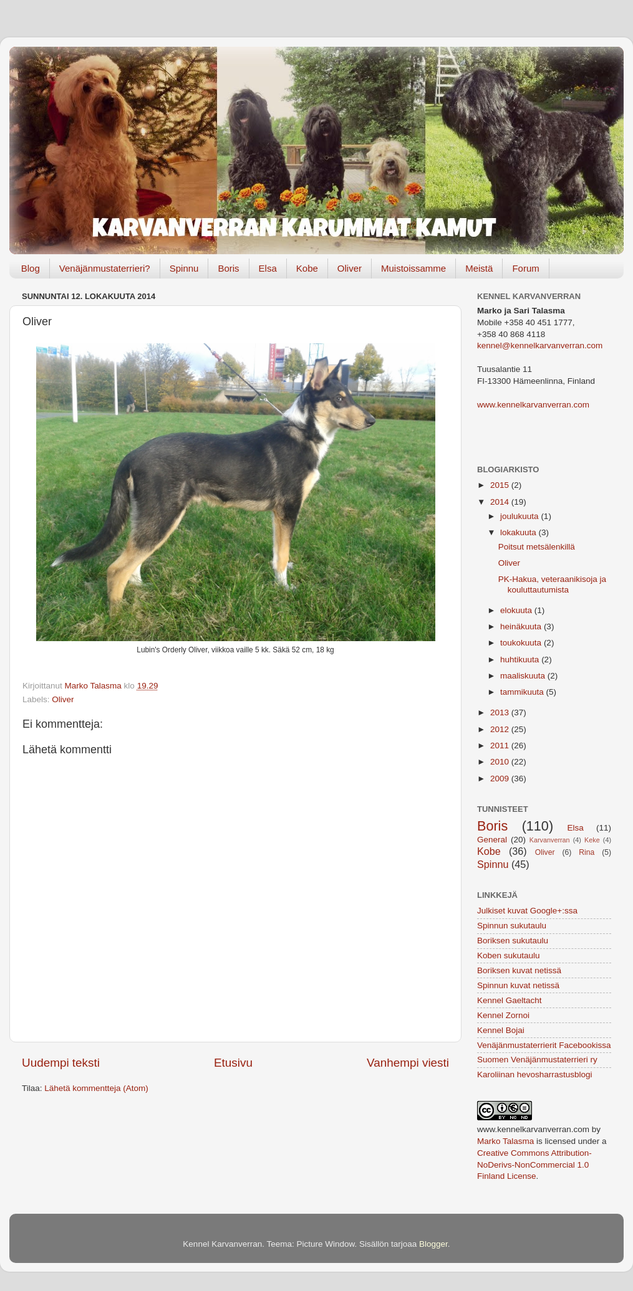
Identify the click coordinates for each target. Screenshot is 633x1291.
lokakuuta (519, 532)
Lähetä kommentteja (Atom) (96, 1088)
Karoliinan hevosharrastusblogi (534, 1074)
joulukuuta (520, 516)
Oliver (349, 268)
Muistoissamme (413, 268)
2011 (500, 745)
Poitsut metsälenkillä (536, 546)
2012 (500, 729)
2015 (500, 485)
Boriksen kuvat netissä (519, 970)
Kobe (307, 268)
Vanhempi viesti (408, 1062)
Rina (586, 852)
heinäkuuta (522, 626)
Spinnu (184, 268)
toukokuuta (522, 642)
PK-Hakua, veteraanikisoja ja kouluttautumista (552, 584)
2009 (500, 778)
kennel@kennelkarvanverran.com (539, 345)
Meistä (479, 268)
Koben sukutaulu (508, 955)
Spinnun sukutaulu (511, 925)
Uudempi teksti (61, 1062)
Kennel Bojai (500, 1030)
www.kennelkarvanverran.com (533, 404)
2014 (500, 502)
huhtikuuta (520, 659)
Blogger (433, 1244)
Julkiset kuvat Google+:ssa (527, 910)
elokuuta (517, 610)
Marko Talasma (505, 1141)
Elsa (268, 268)
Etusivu (233, 1062)
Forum (525, 268)
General (492, 839)
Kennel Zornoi (503, 1015)
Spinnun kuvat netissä (518, 985)
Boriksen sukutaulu (512, 940)
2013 (500, 712)
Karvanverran (549, 840)
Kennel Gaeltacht (509, 1000)
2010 (500, 761)
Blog (30, 268)
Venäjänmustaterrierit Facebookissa (544, 1045)
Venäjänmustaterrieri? (104, 268)
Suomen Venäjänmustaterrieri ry (537, 1059)
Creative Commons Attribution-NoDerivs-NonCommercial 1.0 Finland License (534, 1164)
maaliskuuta (524, 675)
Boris (228, 268)
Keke (592, 840)
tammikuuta (523, 692)
